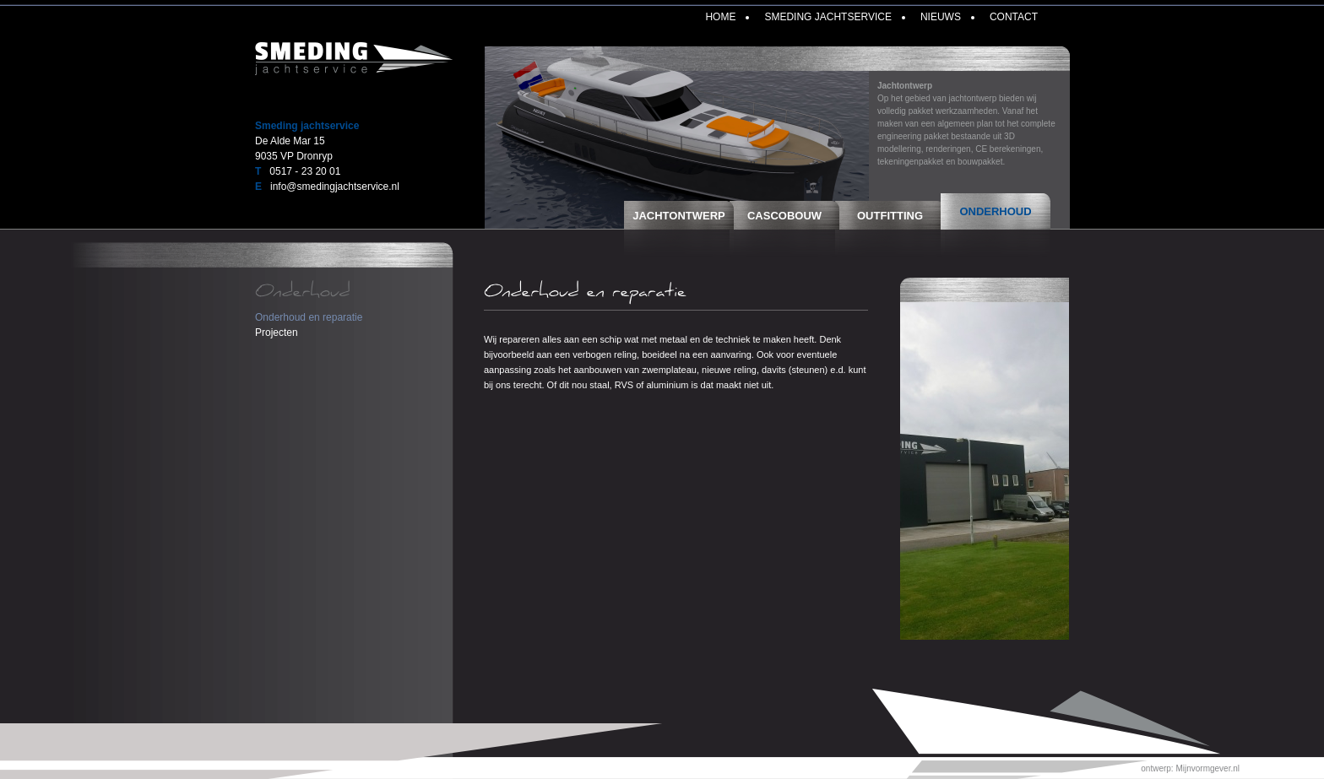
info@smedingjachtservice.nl (334, 186)
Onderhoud (995, 211)
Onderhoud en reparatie (308, 317)
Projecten (276, 332)
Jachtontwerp (678, 215)
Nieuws (940, 17)
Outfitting (890, 215)
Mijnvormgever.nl (1207, 768)
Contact (1014, 17)
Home (720, 17)
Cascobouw (784, 215)
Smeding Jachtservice (827, 17)
